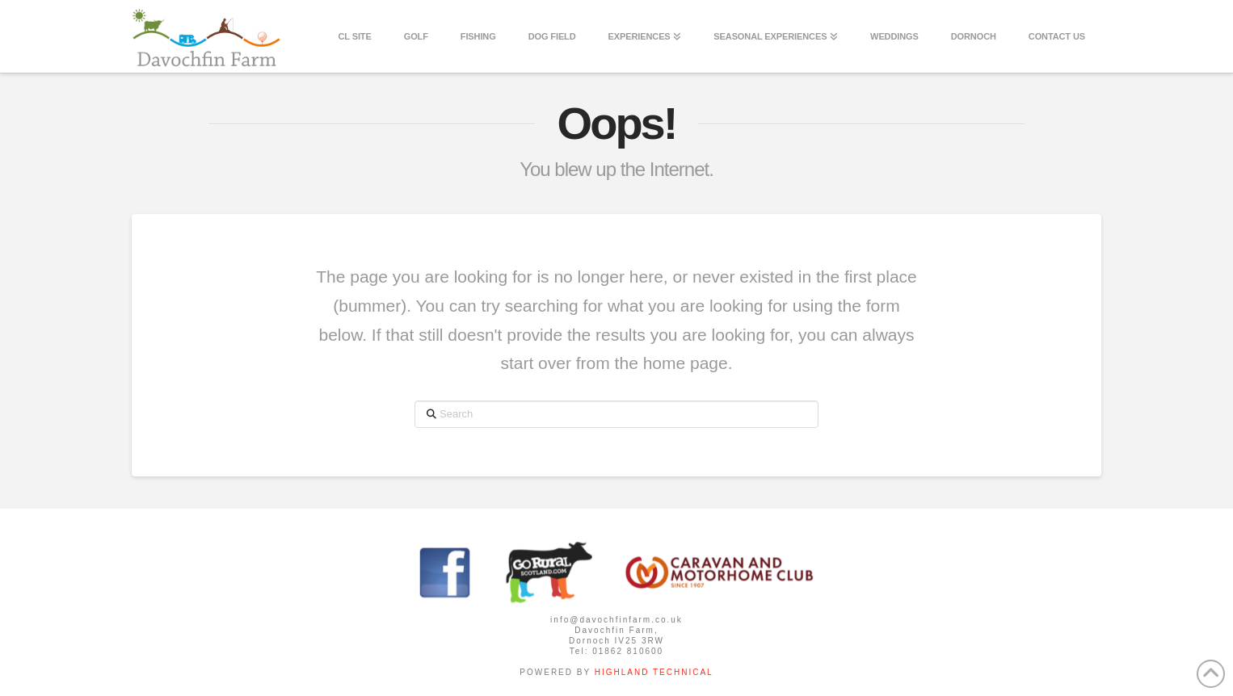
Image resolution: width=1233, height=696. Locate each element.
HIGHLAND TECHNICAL (652, 672)
